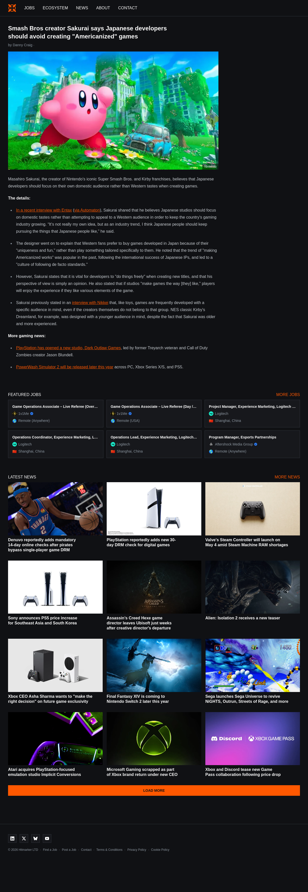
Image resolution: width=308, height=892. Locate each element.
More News (287, 477)
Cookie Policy (160, 850)
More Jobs (288, 394)
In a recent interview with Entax (44, 210)
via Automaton (87, 210)
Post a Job (69, 850)
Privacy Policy (136, 850)
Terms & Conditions (109, 850)
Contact (127, 8)
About (103, 8)
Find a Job (50, 850)
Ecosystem (55, 8)
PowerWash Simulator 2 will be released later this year (64, 367)
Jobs (29, 8)
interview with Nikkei (90, 303)
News (82, 8)
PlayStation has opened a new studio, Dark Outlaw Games (68, 348)
